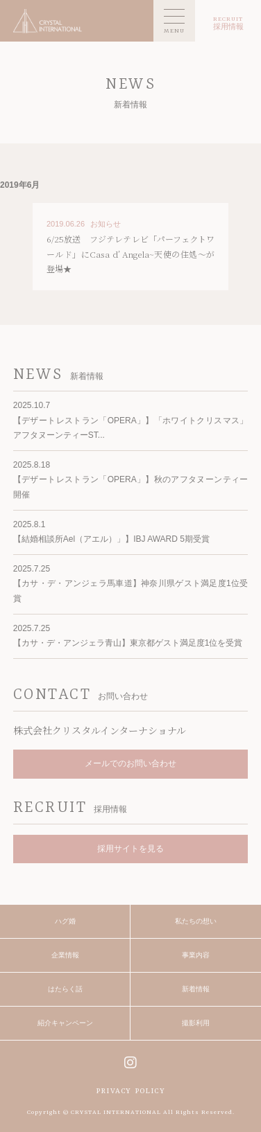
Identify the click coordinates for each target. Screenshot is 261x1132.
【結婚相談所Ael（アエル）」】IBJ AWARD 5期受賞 (111, 539)
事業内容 (196, 955)
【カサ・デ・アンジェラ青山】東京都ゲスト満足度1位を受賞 (128, 643)
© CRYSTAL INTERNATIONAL (112, 1112)
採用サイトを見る (130, 849)
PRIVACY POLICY (130, 1091)
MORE (130, 246)
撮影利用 (196, 1023)
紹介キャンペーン (65, 1023)
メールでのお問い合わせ (130, 763)
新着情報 (196, 989)
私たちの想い (196, 921)
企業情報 (65, 955)
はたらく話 (65, 989)
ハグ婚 (65, 921)
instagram (130, 1062)
